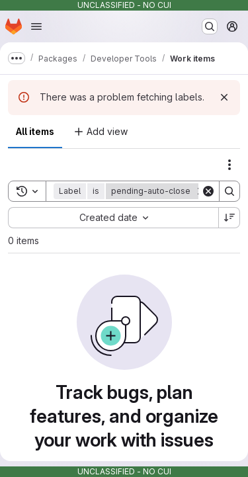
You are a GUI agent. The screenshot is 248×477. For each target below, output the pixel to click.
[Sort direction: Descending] (229, 217)
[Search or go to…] (210, 26)
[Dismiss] (224, 97)
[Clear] (208, 191)
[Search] (229, 191)
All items (35, 131)
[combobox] (113, 217)
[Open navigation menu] (36, 26)
